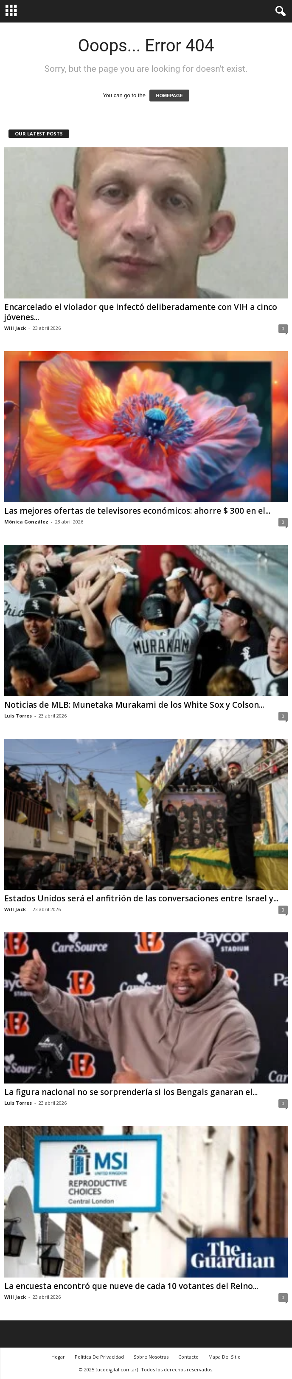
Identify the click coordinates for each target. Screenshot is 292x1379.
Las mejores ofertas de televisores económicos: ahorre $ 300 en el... (137, 510)
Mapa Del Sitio (224, 1357)
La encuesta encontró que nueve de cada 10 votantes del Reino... (131, 1286)
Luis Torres (18, 715)
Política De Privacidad (99, 1357)
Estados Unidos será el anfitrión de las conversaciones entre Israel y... (141, 898)
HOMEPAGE (169, 95)
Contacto (188, 1357)
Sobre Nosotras (151, 1357)
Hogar (58, 1357)
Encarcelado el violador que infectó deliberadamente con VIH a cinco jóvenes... (140, 312)
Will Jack (15, 328)
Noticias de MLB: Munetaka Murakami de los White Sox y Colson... (134, 704)
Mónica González (26, 521)
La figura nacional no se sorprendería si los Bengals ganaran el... (131, 1092)
